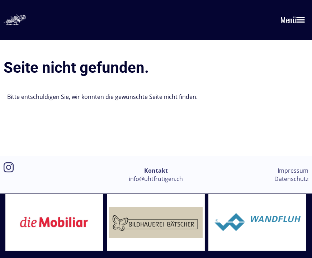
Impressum (293, 171)
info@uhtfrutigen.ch (156, 179)
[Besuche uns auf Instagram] (9, 167)
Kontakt (156, 171)
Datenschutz (291, 179)
